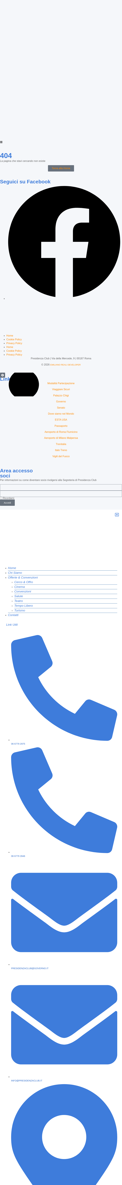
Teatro (18, 552)
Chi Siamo (15, 524)
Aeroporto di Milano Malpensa (61, 401)
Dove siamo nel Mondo (61, 377)
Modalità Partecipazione (61, 347)
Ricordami (7, 462)
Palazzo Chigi (61, 359)
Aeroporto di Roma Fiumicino (60, 395)
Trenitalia (61, 407)
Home (9, 299)
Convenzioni (22, 543)
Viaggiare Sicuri (61, 353)
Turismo (19, 562)
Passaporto (61, 389)
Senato (61, 371)
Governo (61, 365)
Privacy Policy (14, 306)
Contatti (13, 566)
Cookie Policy (14, 303)
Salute (18, 548)
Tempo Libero (23, 557)
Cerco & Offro (23, 533)
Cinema (19, 538)
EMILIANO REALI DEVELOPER (65, 328)
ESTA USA (61, 383)
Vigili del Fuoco (61, 420)
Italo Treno (61, 413)
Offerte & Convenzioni (23, 529)
